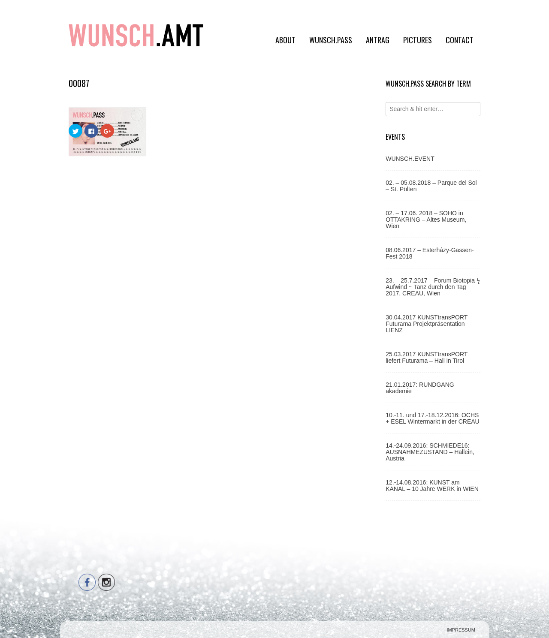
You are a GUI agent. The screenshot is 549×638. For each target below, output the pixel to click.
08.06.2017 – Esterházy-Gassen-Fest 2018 (430, 253)
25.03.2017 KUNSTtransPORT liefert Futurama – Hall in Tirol (427, 357)
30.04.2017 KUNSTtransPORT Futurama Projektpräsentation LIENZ (427, 324)
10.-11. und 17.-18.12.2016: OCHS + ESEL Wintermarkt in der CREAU (433, 418)
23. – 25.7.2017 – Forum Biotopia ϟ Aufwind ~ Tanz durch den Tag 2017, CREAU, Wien (433, 287)
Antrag (377, 39)
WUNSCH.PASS (330, 39)
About (285, 39)
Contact (460, 39)
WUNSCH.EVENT (410, 158)
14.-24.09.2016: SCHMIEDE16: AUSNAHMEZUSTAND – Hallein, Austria (430, 452)
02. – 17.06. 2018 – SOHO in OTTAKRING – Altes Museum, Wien (426, 219)
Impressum (460, 629)
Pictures (417, 39)
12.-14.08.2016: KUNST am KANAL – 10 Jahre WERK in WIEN (432, 485)
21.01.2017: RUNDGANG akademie (420, 387)
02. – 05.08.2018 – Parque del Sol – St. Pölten (431, 186)
